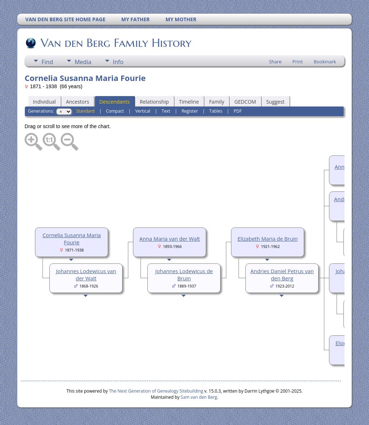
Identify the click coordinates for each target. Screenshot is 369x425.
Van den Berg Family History (115, 43)
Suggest (275, 101)
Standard (85, 111)
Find (47, 62)
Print (297, 61)
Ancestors (77, 101)
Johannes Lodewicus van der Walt (86, 274)
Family (216, 101)
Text (166, 111)
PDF (237, 111)
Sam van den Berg (199, 397)
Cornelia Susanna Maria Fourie (72, 238)
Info (118, 62)
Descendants (114, 101)
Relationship (154, 101)
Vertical (142, 111)
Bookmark (325, 61)
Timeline (189, 101)
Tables (215, 111)
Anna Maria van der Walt (169, 238)
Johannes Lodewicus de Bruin (184, 274)
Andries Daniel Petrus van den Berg (282, 274)
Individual (44, 101)
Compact (115, 111)
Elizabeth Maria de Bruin (267, 238)
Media (83, 62)
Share (275, 61)
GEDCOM (245, 101)
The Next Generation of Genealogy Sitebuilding (156, 391)
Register (190, 111)
